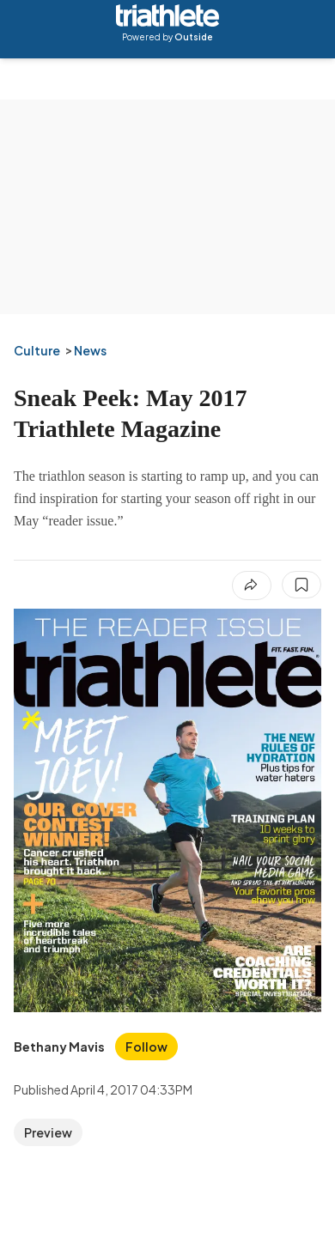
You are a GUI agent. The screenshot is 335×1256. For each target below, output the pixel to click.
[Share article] (251, 585)
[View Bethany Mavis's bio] (59, 1046)
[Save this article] (301, 584)
